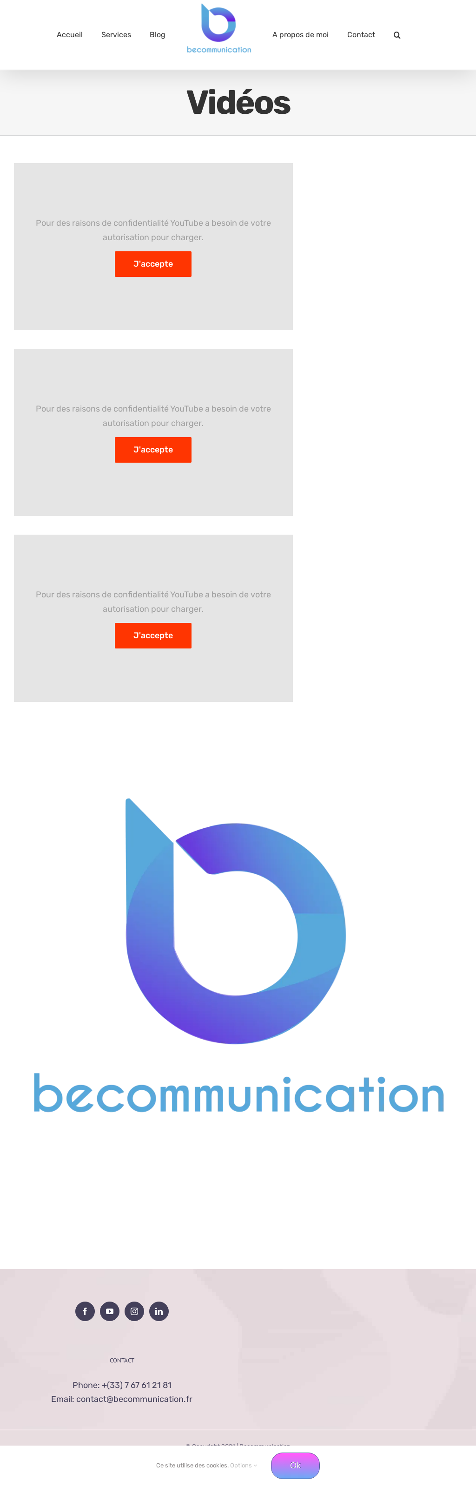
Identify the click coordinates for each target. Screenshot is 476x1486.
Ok (295, 1465)
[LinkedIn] (159, 1311)
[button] (397, 35)
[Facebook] (85, 1311)
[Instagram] (134, 1311)
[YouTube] (109, 1311)
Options (243, 1465)
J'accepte (153, 264)
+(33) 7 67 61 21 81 (137, 1385)
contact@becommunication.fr (134, 1399)
